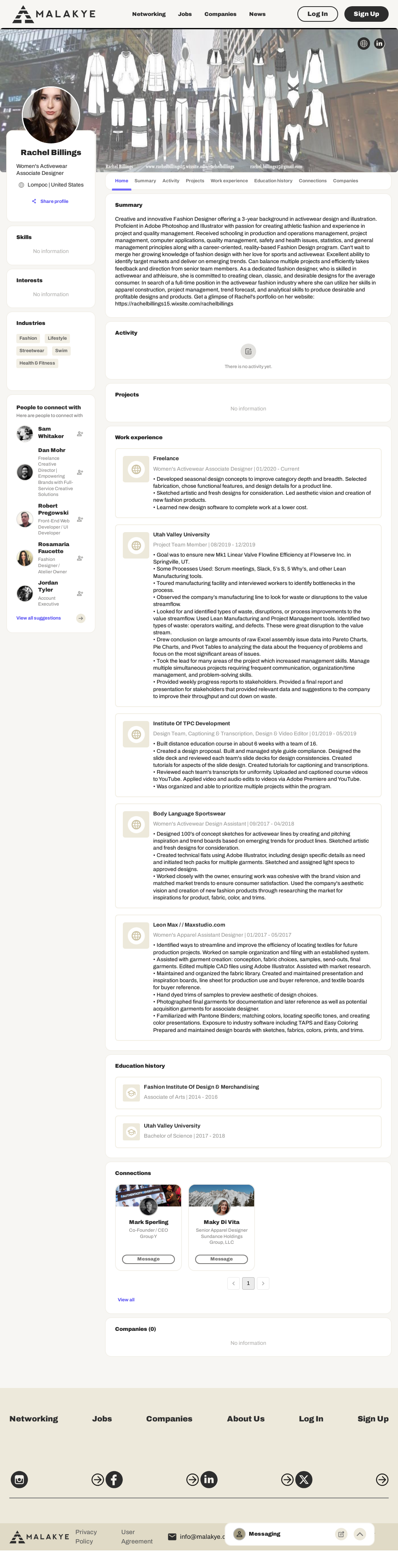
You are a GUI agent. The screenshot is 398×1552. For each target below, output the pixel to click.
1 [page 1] (248, 1283)
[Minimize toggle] (360, 1534)
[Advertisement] (51, 752)
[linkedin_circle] (379, 43)
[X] (350, 1485)
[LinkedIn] (249, 1485)
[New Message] (341, 1534)
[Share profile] (50, 201)
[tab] (121, 181)
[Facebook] (149, 1485)
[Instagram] (48, 1485)
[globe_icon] (364, 43)
